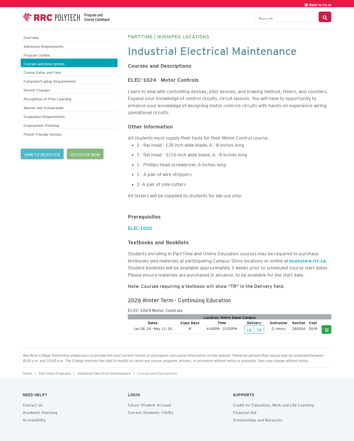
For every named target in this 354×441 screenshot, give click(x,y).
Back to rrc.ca (317, 4)
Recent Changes (37, 89)
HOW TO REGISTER (42, 154)
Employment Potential (41, 125)
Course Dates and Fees (42, 71)
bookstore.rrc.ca (307, 259)
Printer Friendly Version (42, 133)
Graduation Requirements (44, 116)
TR (259, 329)
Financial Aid (244, 411)
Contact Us (33, 404)
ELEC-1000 (140, 227)
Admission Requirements (43, 45)
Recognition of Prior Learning (47, 98)
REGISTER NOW (85, 154)
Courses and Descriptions (44, 63)
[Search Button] (325, 17)
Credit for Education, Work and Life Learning (273, 404)
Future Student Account (149, 404)
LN (249, 329)
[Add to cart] (327, 329)
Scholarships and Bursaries (257, 419)
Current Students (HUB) (151, 411)
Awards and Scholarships (44, 107)
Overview (31, 37)
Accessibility (34, 419)
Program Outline (37, 54)
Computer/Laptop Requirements (50, 80)
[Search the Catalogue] (287, 17)
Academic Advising (40, 411)
